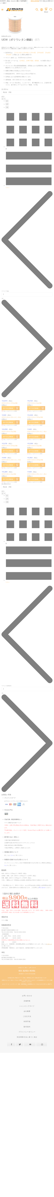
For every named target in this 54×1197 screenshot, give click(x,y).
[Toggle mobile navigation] (2, 9)
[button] (37, 9)
